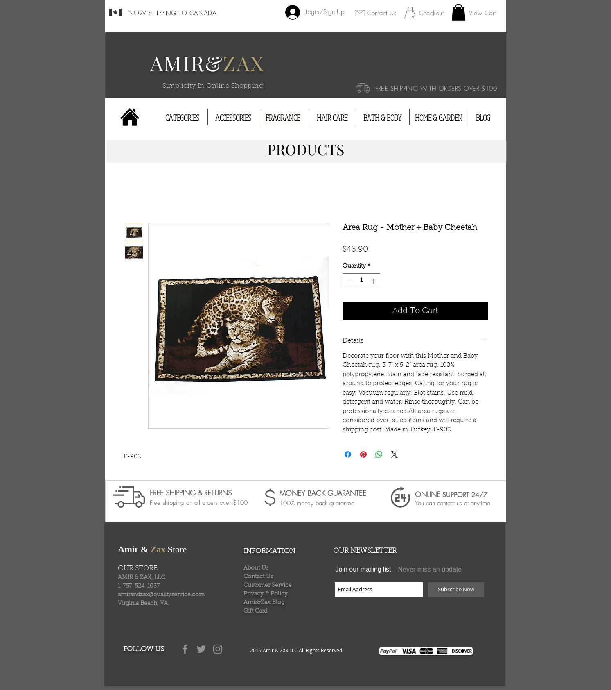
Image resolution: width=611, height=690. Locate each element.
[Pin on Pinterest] (363, 454)
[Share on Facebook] (348, 454)
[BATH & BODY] (382, 118)
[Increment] (374, 281)
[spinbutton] (361, 281)
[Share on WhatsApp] (379, 454)
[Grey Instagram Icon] (218, 649)
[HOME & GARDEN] (439, 118)
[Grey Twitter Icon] (201, 649)
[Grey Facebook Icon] (185, 649)
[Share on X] (394, 454)
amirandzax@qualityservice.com (161, 595)
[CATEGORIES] (182, 118)
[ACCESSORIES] (233, 118)
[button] (458, 12)
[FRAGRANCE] (283, 118)
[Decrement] (349, 281)
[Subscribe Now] (456, 589)
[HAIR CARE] (332, 118)
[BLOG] (483, 118)
